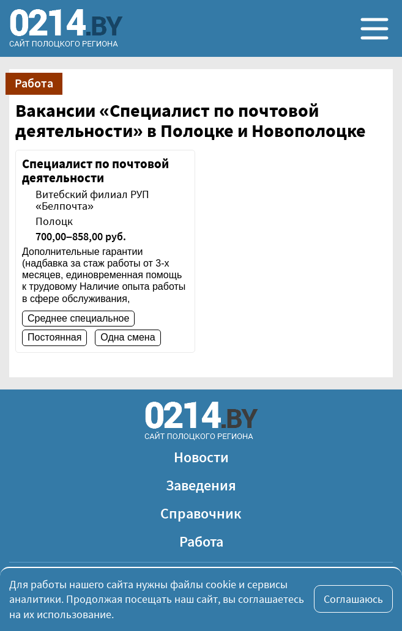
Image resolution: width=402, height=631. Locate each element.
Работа (201, 541)
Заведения (201, 485)
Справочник (201, 513)
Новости (201, 457)
